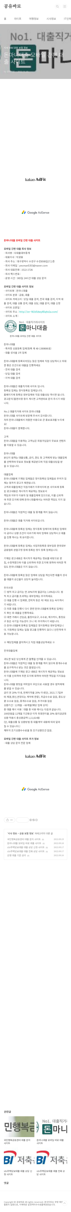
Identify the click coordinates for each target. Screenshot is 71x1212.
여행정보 (34, 18)
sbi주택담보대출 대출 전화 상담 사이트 (26, 851)
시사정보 (51, 18)
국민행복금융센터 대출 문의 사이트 (24, 839)
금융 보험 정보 (26, 833)
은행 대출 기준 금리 (16, 855)
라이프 (17, 18)
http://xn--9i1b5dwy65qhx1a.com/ (38, 311)
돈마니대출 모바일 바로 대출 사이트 (24, 843)
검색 (57, 6)
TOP (64, 1203)
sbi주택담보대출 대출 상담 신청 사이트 (26, 847)
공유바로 (12, 6)
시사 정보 (12, 833)
